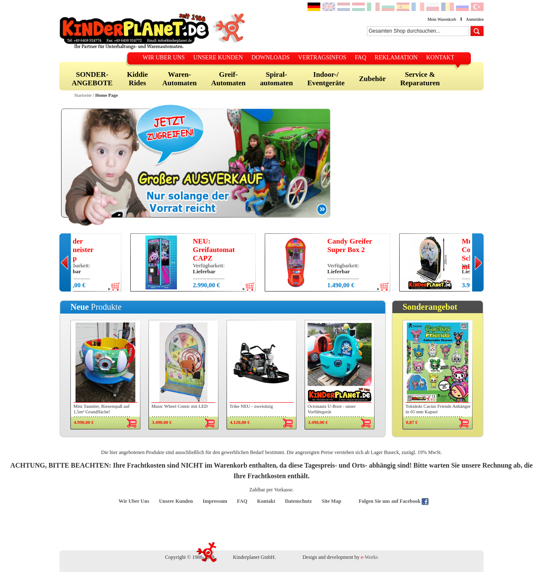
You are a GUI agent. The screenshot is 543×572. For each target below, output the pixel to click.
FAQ (360, 57)
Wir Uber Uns (134, 501)
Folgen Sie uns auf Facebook (390, 501)
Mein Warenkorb (442, 19)
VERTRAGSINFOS (322, 57)
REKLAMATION (396, 57)
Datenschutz (298, 501)
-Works (369, 557)
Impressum (215, 501)
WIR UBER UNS (164, 57)
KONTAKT (440, 57)
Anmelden (475, 19)
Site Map (331, 501)
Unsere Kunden (176, 501)
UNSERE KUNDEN (218, 57)
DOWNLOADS (271, 57)
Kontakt (266, 501)
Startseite (83, 95)
